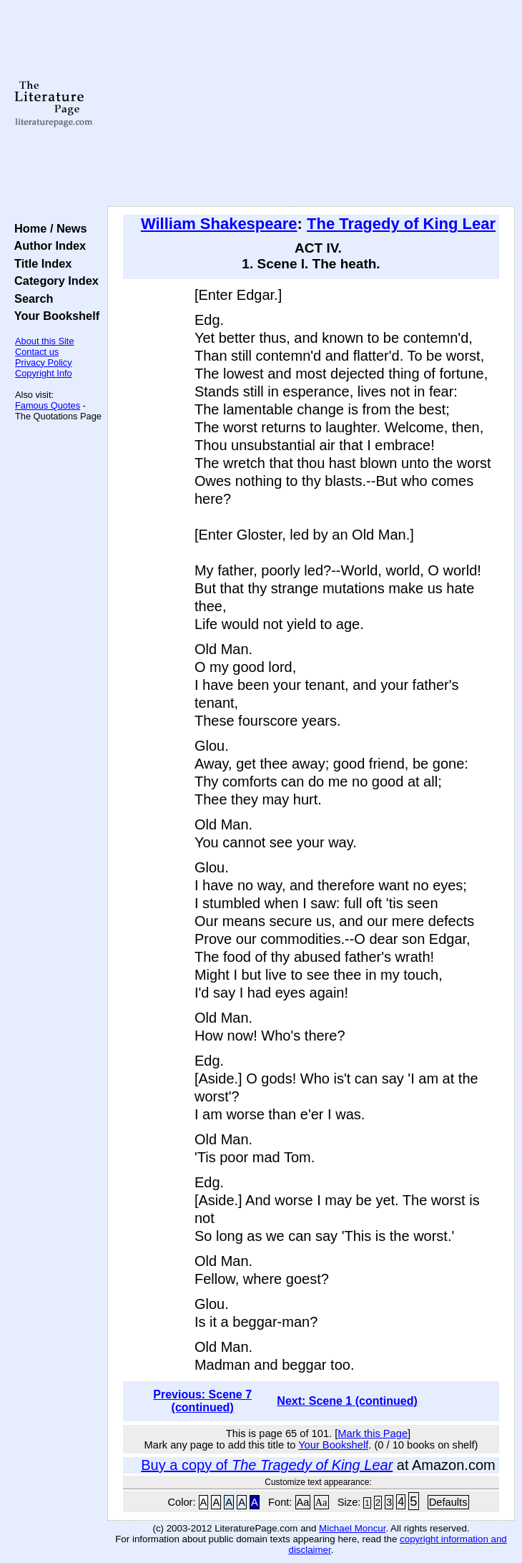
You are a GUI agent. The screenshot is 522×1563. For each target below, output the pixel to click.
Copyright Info (43, 373)
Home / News (47, 228)
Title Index (40, 263)
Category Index (53, 280)
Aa (303, 1502)
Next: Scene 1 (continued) (347, 1401)
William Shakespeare (219, 224)
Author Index (47, 245)
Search (30, 298)
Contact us (37, 351)
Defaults (448, 1502)
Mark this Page (373, 1433)
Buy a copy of (267, 1465)
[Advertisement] (311, 104)
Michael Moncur (352, 1528)
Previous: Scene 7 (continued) (202, 1400)
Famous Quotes (47, 405)
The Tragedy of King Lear (401, 224)
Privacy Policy (43, 362)
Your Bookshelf (53, 315)
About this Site (44, 341)
